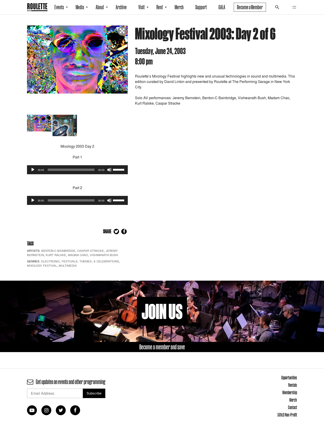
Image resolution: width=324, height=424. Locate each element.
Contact (292, 407)
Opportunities (289, 377)
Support (201, 7)
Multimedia (68, 266)
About (100, 7)
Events (59, 7)
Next (124, 60)
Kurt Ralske (56, 255)
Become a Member (250, 7)
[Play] (33, 169)
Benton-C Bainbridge (58, 251)
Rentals (292, 385)
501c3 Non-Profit (287, 415)
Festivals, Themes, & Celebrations (90, 261)
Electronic (50, 261)
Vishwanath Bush (104, 255)
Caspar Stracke (90, 251)
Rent (159, 7)
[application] (77, 169)
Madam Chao (78, 255)
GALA (221, 7)
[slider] (71, 170)
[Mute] (109, 169)
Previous (30, 60)
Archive (121, 7)
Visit (141, 7)
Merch (179, 7)
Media (80, 7)
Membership (289, 392)
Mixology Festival (42, 266)
